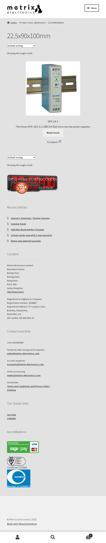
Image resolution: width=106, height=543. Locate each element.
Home (14, 22)
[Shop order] (21, 46)
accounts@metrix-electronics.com (25, 364)
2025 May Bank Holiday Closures (27, 229)
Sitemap (11, 389)
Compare (51, 142)
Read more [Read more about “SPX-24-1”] (53, 132)
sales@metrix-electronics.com (23, 353)
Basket (82, 535)
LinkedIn (11, 418)
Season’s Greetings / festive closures (30, 218)
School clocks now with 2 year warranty (31, 235)
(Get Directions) (15, 291)
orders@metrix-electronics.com (24, 375)
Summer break (18, 223)
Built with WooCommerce (22, 523)
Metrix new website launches (26, 240)
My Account (17, 537)
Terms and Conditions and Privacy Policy (28, 386)
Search (53, 537)
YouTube (11, 414)
